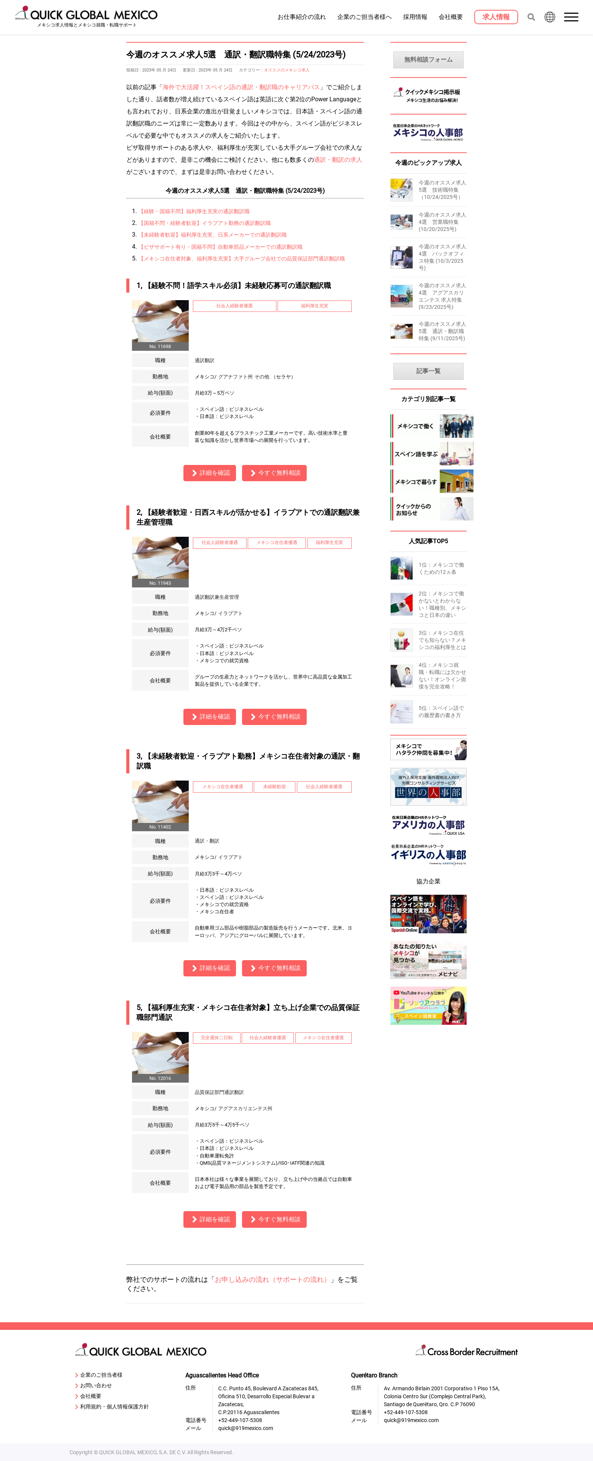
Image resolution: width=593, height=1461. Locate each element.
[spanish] (428, 453)
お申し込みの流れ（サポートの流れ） (273, 1279)
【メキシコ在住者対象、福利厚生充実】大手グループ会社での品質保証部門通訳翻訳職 (241, 259)
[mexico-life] (428, 481)
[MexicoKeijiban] (428, 104)
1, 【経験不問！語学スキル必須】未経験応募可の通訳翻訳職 (234, 285)
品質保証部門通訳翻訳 (222, 1092)
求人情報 (496, 17)
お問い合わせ (93, 1385)
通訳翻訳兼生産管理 (217, 597)
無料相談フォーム (428, 59)
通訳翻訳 (204, 360)
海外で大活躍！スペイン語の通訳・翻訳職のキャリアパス (241, 87)
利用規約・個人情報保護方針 (112, 1407)
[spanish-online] (428, 934)
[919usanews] (428, 837)
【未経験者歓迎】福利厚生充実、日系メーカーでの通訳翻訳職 (212, 235)
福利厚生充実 (314, 305)
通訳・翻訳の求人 (338, 159)
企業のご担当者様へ (364, 16)
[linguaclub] (428, 1025)
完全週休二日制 (217, 1037)
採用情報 (415, 16)
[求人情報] (496, 17)
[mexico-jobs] (428, 426)
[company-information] (428, 509)
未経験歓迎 (274, 786)
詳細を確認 (209, 473)
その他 (262, 377)
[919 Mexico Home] (87, 17)
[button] (572, 17)
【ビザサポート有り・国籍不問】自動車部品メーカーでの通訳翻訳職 (220, 247)
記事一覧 (428, 371)
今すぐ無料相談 (274, 473)
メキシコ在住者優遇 (276, 542)
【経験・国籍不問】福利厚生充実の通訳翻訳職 (194, 211)
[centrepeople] (428, 868)
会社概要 (451, 16)
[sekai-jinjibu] (428, 806)
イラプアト (230, 613)
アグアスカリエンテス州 (245, 1108)
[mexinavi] (428, 980)
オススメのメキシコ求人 (287, 70)
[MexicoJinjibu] (428, 143)
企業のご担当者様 (99, 1375)
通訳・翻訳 (207, 841)
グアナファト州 (235, 377)
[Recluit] (428, 761)
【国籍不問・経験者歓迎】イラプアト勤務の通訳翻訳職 (204, 223)
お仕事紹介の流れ (302, 16)
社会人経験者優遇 (234, 305)
